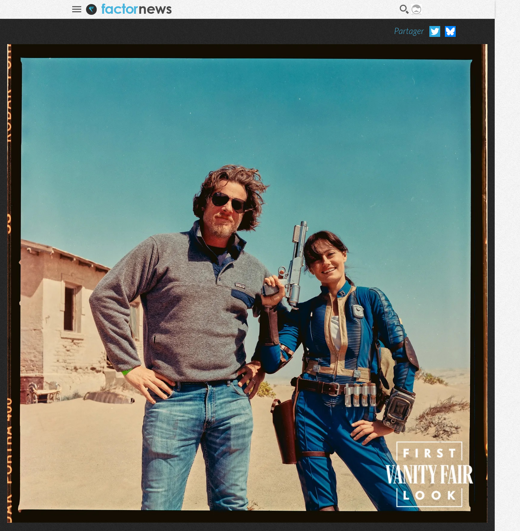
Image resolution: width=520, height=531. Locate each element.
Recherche (404, 9)
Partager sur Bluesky (450, 31)
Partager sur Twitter (434, 31)
